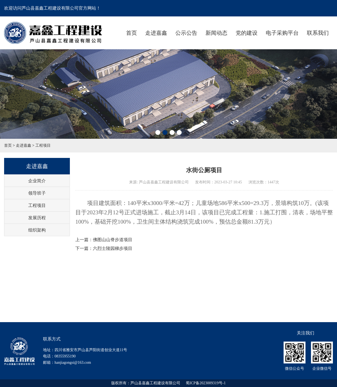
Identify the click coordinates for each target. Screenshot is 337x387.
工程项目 (43, 145)
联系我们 (318, 33)
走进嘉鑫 (156, 33)
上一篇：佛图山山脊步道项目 (103, 239)
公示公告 (186, 33)
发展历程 (37, 217)
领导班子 (37, 193)
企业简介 (37, 180)
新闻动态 (216, 33)
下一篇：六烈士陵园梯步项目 (103, 248)
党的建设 (247, 33)
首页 (131, 33)
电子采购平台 (282, 33)
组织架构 (37, 230)
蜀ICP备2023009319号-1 (205, 383)
